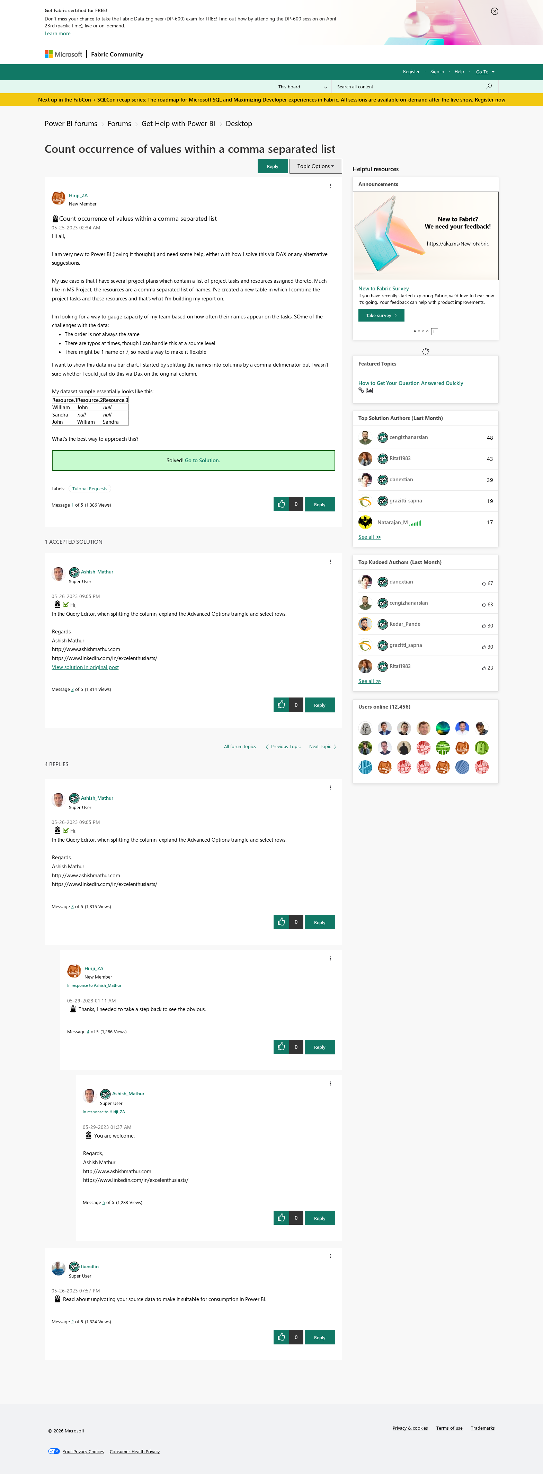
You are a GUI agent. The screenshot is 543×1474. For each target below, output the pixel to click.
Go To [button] (482, 71)
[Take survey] (381, 315)
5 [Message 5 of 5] (104, 1202)
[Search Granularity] (302, 86)
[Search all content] (415, 86)
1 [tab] (414, 331)
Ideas (218, 54)
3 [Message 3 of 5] (72, 689)
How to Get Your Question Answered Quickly (410, 382)
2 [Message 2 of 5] (72, 1321)
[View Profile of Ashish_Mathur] (97, 571)
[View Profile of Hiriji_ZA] (78, 195)
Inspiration (189, 54)
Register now (490, 99)
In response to (94, 985)
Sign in (437, 71)
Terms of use (449, 1428)
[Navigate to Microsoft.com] (63, 54)
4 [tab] (427, 331)
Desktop (239, 123)
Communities (249, 54)
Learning (306, 54)
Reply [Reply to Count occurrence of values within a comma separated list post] (320, 504)
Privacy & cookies (410, 1428)
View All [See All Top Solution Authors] (369, 537)
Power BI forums (71, 123)
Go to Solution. (202, 460)
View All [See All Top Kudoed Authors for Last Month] (369, 681)
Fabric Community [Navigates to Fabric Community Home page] (117, 54)
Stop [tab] (434, 331)
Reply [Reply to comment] (320, 705)
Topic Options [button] (313, 166)
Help (459, 71)
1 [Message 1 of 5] (72, 505)
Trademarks (483, 1428)
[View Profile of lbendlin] (90, 1266)
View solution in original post (85, 667)
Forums (159, 54)
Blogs (279, 54)
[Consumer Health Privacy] (135, 1451)
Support (336, 54)
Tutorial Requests (89, 488)
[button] (273, 166)
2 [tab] (419, 331)
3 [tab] (423, 331)
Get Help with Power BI (178, 123)
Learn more (58, 33)
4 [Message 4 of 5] (88, 1031)
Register (411, 71)
